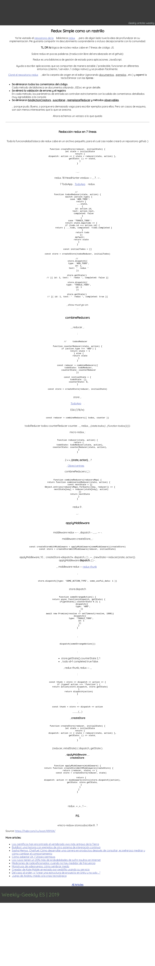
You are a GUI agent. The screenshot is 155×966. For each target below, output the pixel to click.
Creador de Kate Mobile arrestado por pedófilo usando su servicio (51, 932)
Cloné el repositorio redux (23, 74)
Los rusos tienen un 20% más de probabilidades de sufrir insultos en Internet (56, 923)
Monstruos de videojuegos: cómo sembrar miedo (40, 929)
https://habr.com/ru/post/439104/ (35, 894)
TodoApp (80, 187)
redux (71, 38)
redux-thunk (90, 610)
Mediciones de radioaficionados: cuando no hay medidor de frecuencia (53, 926)
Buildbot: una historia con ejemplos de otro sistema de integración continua (56, 910)
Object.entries (76, 503)
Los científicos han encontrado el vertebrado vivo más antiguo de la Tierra (55, 907)
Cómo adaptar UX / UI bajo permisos (33, 920)
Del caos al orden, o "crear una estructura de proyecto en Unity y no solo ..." (56, 935)
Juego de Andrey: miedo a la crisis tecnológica (39, 939)
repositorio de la (44, 38)
